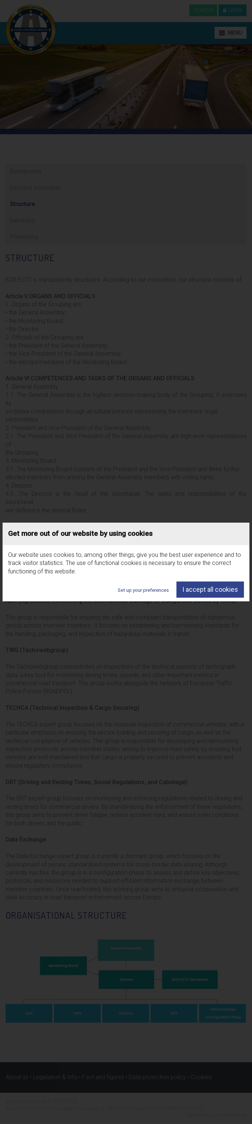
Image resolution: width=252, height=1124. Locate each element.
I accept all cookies (210, 589)
